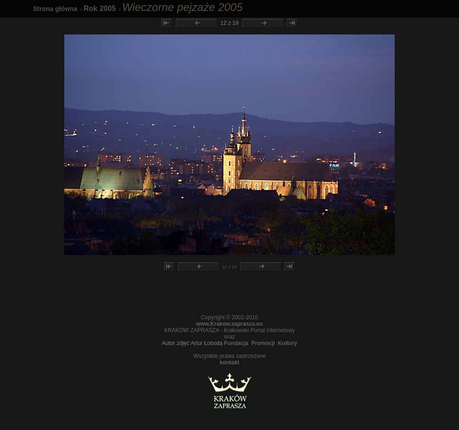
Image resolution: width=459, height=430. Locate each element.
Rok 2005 (100, 8)
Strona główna (55, 8)
